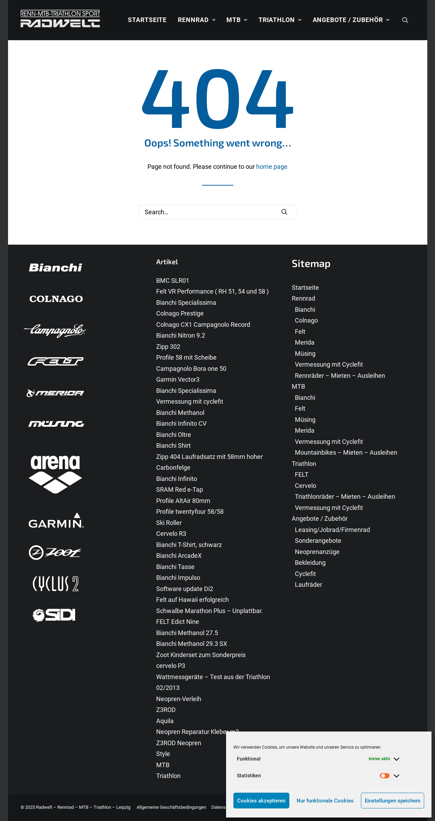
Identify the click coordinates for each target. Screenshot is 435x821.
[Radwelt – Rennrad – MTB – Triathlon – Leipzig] (60, 19)
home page (272, 166)
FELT (302, 474)
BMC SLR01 (172, 280)
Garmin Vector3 (178, 379)
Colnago (306, 320)
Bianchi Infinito (176, 478)
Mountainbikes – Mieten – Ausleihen (346, 452)
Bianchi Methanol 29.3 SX (191, 643)
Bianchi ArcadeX (179, 555)
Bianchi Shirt (173, 445)
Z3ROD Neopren (178, 743)
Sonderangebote (318, 540)
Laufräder (308, 584)
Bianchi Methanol (180, 412)
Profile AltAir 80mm (183, 500)
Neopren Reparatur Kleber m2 (197, 731)
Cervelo (305, 485)
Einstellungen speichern (392, 801)
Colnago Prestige (180, 313)
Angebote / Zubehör (351, 19)
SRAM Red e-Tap (179, 489)
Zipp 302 (168, 346)
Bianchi (305, 309)
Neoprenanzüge (317, 551)
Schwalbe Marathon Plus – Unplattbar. (209, 610)
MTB (236, 19)
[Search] (217, 211)
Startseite (147, 19)
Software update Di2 (184, 588)
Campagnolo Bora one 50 (191, 368)
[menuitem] (147, 20)
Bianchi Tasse (175, 566)
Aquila (165, 721)
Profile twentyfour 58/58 (190, 511)
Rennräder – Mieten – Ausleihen (340, 375)
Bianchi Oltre (173, 434)
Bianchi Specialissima (186, 302)
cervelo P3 (170, 665)
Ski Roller (169, 522)
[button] (408, 20)
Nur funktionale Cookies (325, 801)
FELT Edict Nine (177, 621)
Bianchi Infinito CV (181, 423)
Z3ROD (166, 709)
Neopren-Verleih (178, 699)
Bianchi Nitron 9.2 (180, 335)
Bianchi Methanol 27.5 (187, 632)
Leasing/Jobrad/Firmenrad (332, 529)
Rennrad (196, 19)
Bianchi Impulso (178, 577)
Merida (304, 342)
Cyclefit (305, 573)
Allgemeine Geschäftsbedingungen (171, 807)
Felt (300, 331)
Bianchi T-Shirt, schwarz (189, 544)
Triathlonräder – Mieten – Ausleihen (345, 496)
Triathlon (280, 19)
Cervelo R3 (171, 533)
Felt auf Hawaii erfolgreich (192, 599)
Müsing (305, 353)
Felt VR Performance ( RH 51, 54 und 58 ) (212, 291)
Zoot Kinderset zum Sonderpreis (201, 654)
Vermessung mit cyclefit (189, 401)
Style (163, 753)
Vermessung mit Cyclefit (329, 364)
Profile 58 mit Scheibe (186, 357)
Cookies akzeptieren (261, 801)
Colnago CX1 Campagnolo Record (203, 324)
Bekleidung (310, 562)
